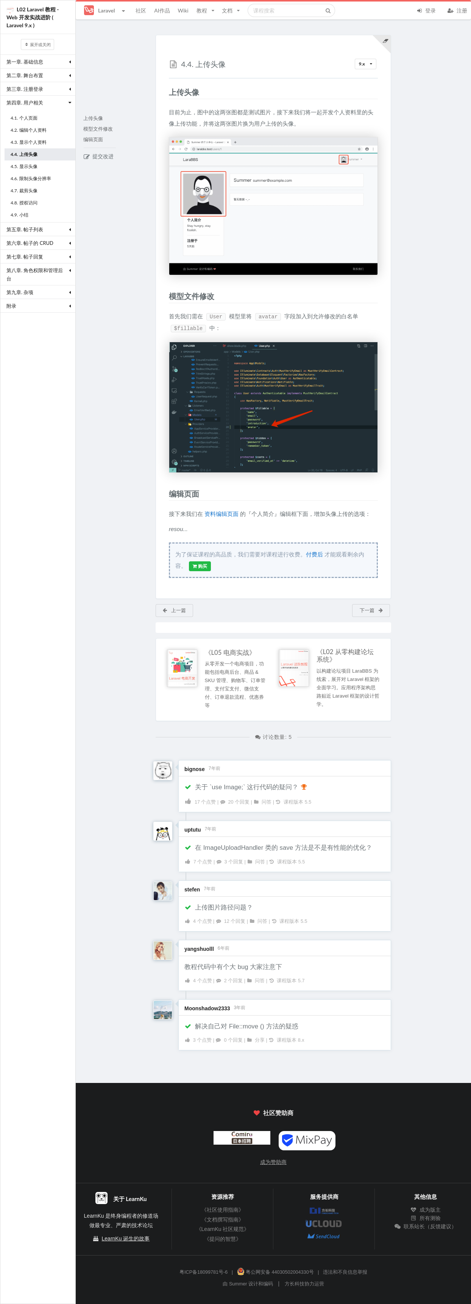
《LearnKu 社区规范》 (223, 1229)
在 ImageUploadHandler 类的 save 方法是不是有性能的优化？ (278, 847)
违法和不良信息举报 (345, 1272)
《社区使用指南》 (222, 1210)
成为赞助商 (273, 1162)
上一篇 (174, 610)
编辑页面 (93, 139)
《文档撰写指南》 (222, 1220)
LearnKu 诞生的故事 (126, 1238)
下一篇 (372, 610)
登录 (426, 10)
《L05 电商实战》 (230, 652)
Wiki (183, 10)
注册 (457, 10)
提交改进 (99, 156)
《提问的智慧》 (222, 1239)
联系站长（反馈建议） (426, 1226)
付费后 (314, 554)
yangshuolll (199, 949)
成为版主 (425, 1210)
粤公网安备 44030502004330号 (275, 1272)
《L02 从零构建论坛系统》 (345, 655)
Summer (238, 1284)
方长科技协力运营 (304, 1284)
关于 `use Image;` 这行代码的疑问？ (246, 787)
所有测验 (425, 1218)
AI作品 (162, 10)
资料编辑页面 (221, 514)
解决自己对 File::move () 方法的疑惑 (241, 1026)
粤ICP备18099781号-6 (203, 1272)
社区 (141, 10)
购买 (200, 566)
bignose (194, 769)
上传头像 (93, 118)
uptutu (192, 830)
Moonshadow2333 (207, 1008)
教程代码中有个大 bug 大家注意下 (233, 967)
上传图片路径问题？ (218, 907)
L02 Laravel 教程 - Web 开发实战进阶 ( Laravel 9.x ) (32, 17)
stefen (192, 889)
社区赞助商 (273, 1112)
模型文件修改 (98, 129)
